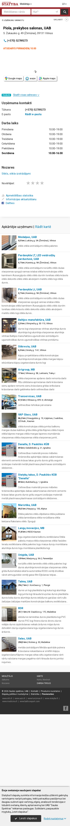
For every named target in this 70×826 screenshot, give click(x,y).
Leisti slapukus (26, 818)
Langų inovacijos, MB (31, 528)
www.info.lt (7, 698)
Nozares (6, 683)
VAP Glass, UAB (27, 414)
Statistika (35, 694)
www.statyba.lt (51, 698)
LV (64, 4)
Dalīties (8, 203)
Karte (40, 676)
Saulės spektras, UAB (18, 691)
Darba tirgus (44, 683)
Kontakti (34, 691)
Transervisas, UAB (29, 396)
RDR (20, 608)
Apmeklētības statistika (17, 195)
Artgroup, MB (26, 369)
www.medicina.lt (9, 701)
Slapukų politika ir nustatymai (15, 694)
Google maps (13, 78)
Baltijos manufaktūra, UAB (34, 319)
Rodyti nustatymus (55, 818)
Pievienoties (48, 694)
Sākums (5, 679)
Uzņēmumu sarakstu (13, 20)
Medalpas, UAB (27, 237)
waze (30, 78)
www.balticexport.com (30, 701)
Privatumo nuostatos (50, 691)
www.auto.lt (20, 698)
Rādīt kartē (43, 227)
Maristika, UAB (27, 505)
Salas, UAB (24, 638)
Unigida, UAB (26, 554)
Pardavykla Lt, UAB (30, 289)
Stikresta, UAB (27, 346)
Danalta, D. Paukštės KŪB (33, 444)
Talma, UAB (25, 581)
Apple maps (47, 78)
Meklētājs (26, 4)
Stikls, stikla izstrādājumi (16, 173)
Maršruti (46, 679)
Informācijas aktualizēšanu (19, 199)
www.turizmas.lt (35, 698)
